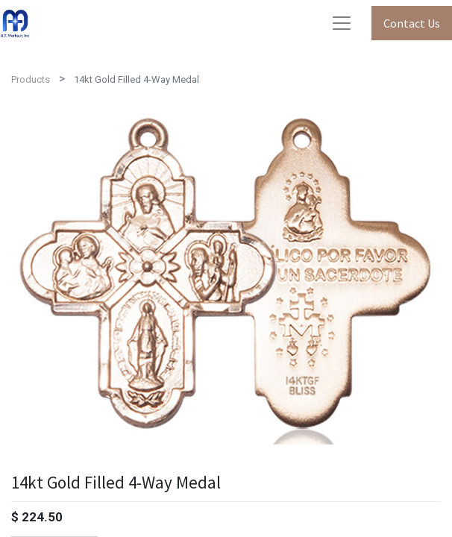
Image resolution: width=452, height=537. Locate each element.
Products (30, 79)
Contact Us (411, 23)
